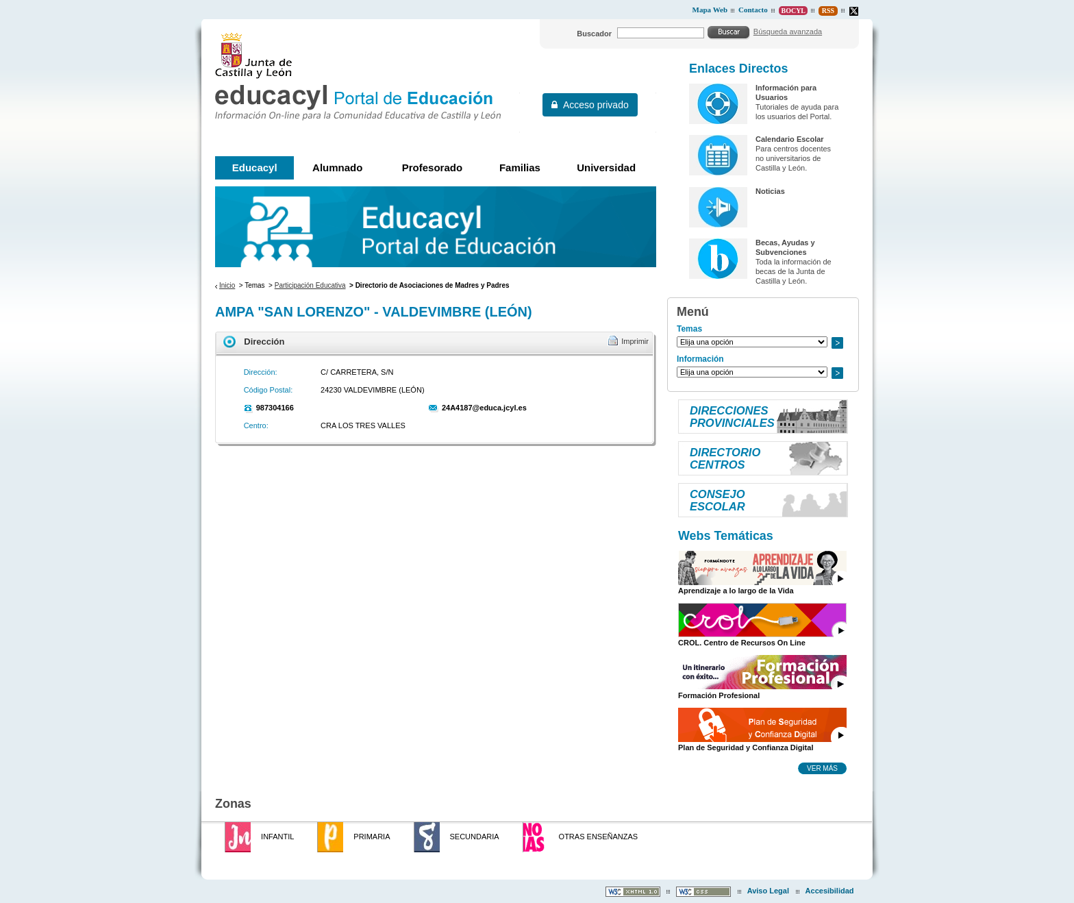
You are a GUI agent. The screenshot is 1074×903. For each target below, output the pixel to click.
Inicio (227, 285)
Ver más (822, 768)
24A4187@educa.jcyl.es (484, 408)
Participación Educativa (310, 285)
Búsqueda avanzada (787, 31)
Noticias (770, 191)
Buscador (594, 33)
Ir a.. (837, 342)
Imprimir (635, 341)
